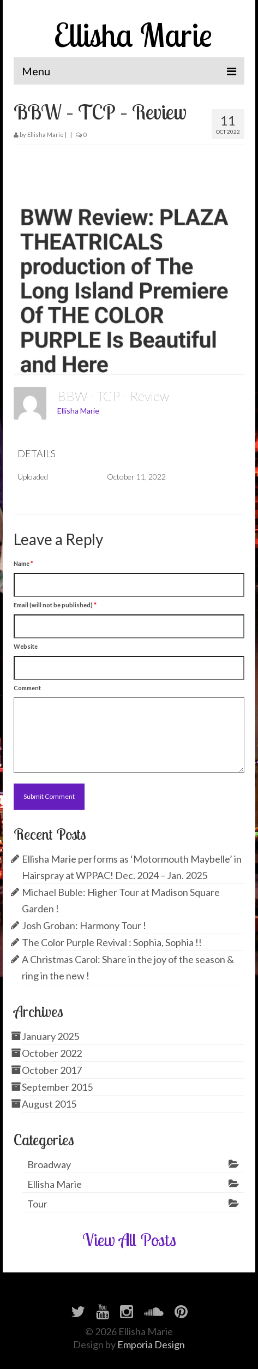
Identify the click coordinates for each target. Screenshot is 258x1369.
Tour (37, 1204)
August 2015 (49, 1104)
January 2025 (50, 1036)
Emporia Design (151, 1344)
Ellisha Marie (133, 34)
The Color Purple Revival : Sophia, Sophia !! (112, 942)
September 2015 (57, 1087)
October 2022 (52, 1053)
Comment (27, 687)
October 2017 (52, 1070)
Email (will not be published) (55, 604)
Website (26, 646)
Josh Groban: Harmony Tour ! (84, 925)
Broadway (49, 1164)
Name (23, 563)
